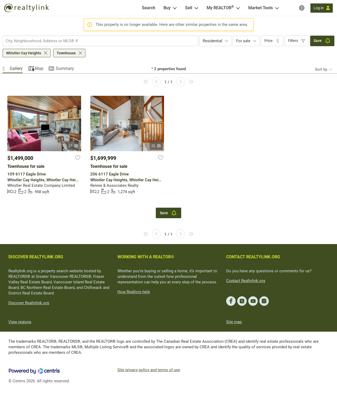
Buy (167, 7)
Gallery (16, 68)
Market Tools (260, 7)
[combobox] (100, 41)
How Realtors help (133, 291)
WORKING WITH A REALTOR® (145, 256)
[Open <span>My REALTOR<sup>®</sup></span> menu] (238, 8)
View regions (19, 322)
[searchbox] (97, 41)
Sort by (321, 69)
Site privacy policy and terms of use (148, 370)
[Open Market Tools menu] (277, 8)
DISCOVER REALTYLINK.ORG (35, 256)
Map (39, 68)
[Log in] (321, 8)
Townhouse (66, 53)
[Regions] (301, 8)
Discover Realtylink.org (28, 303)
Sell (188, 7)
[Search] (148, 8)
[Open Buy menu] (175, 8)
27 (73, 146)
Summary (65, 68)
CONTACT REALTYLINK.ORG (253, 256)
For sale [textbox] (243, 41)
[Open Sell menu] (196, 8)
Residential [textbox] (212, 41)
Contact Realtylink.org (245, 280)
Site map (234, 322)
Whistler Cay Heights (23, 53)
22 (156, 146)
